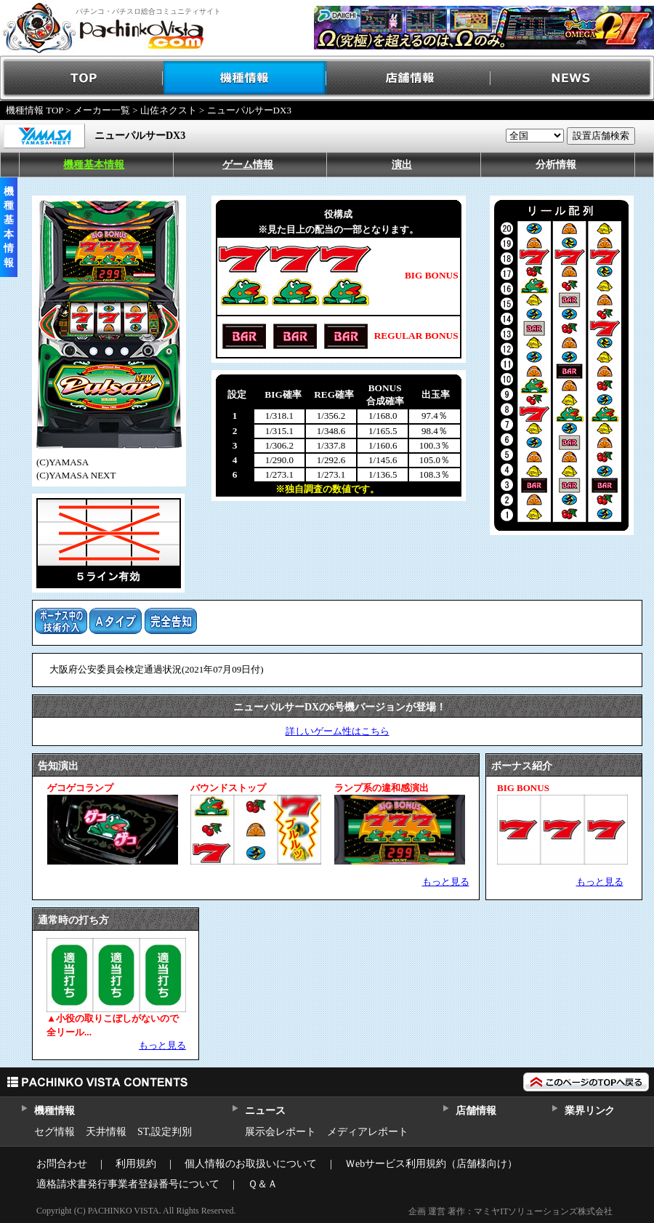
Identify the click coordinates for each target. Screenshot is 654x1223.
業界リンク (590, 1110)
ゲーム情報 (247, 164)
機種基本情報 (93, 164)
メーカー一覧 (101, 110)
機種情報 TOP (34, 110)
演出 (402, 164)
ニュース (265, 1110)
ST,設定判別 (164, 1131)
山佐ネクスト (168, 110)
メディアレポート (367, 1131)
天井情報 (106, 1131)
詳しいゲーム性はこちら (337, 731)
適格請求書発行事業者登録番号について (127, 1184)
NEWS (572, 78)
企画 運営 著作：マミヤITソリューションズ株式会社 (510, 1211)
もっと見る (445, 881)
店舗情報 (408, 78)
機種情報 (245, 78)
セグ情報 (54, 1131)
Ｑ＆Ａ (263, 1184)
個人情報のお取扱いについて (251, 1163)
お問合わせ (61, 1163)
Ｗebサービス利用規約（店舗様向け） (431, 1163)
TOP (82, 78)
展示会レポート (280, 1131)
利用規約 (136, 1163)
